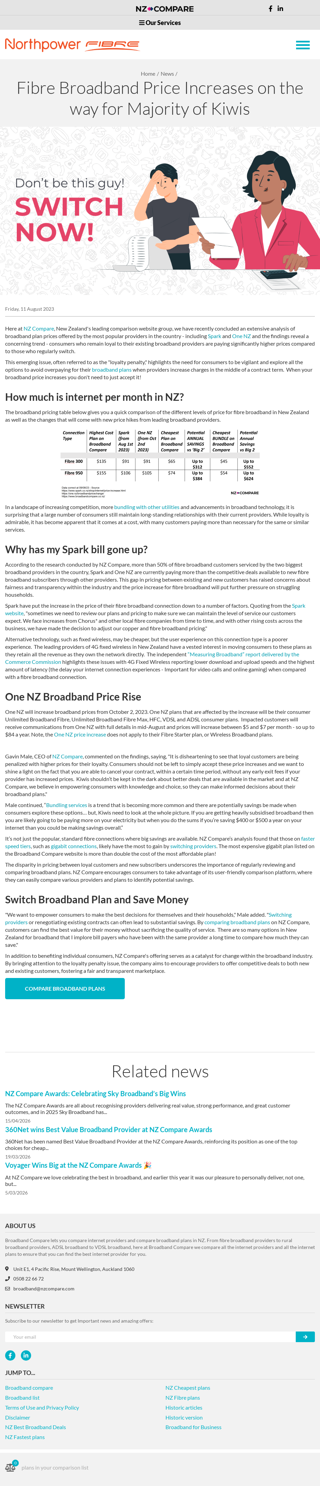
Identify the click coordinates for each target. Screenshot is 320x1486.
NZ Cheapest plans (187, 1387)
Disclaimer (17, 1417)
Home (148, 73)
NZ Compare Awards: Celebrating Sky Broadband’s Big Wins (95, 1093)
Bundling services (66, 805)
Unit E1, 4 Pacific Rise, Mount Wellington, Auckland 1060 (69, 1269)
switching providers (193, 846)
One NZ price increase (80, 734)
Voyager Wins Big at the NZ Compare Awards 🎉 (78, 1165)
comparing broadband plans (237, 922)
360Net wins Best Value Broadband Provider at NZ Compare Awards (108, 1129)
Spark (214, 336)
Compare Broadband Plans (65, 988)
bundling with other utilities (146, 507)
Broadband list (22, 1397)
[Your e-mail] (150, 1337)
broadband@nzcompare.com (40, 1288)
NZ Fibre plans (182, 1397)
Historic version (184, 1417)
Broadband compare (29, 1387)
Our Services (160, 22)
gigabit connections (74, 846)
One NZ (241, 336)
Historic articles (183, 1407)
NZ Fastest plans (25, 1437)
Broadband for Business (193, 1427)
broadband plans (112, 369)
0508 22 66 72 (24, 1278)
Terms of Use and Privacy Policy (42, 1407)
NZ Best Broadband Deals (35, 1427)
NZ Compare (39, 328)
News (167, 73)
